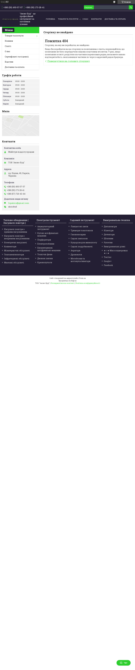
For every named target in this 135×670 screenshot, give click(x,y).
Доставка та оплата (115, 19)
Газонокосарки (78, 234)
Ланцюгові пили (79, 226)
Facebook (108, 265)
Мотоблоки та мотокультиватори (80, 259)
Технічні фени (44, 254)
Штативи (108, 238)
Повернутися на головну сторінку (68, 61)
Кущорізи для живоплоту (84, 242)
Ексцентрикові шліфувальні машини (48, 249)
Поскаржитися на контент (62, 283)
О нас (85, 19)
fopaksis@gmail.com (18, 203)
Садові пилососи (79, 238)
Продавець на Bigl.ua (67, 281)
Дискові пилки (45, 258)
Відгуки (9, 61)
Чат (123, 663)
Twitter (107, 257)
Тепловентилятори (14, 254)
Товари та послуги (68, 19)
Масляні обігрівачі (14, 262)
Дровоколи (76, 254)
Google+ (108, 261)
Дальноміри (110, 226)
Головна (50, 19)
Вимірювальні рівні (114, 246)
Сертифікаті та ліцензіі (17, 56)
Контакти (96, 19)
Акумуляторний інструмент (45, 227)
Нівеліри (109, 230)
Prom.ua (82, 278)
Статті (8, 46)
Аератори (75, 250)
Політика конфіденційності (87, 283)
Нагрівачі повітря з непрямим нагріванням (17, 237)
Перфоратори (44, 239)
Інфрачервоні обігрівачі (16, 258)
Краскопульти (44, 262)
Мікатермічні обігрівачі (17, 250)
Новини (9, 41)
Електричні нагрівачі (15, 242)
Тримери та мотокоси (82, 230)
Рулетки (108, 242)
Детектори (109, 234)
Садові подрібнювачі (82, 246)
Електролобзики (45, 243)
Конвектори (10, 246)
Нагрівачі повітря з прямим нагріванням (15, 230)
